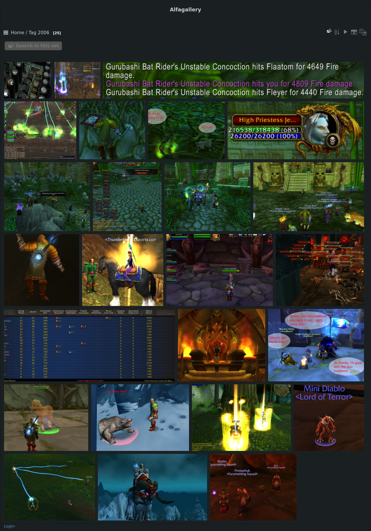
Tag (32, 32)
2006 (43, 32)
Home (17, 32)
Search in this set (37, 46)
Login (9, 526)
